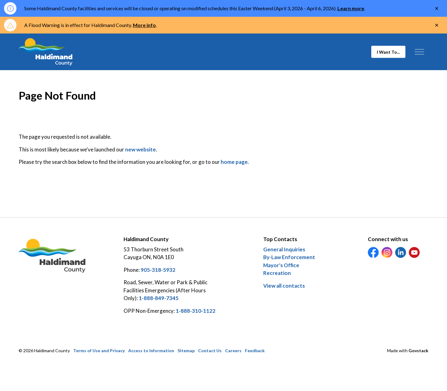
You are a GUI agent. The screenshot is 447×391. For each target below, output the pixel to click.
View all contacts (284, 285)
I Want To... (388, 52)
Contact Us (210, 350)
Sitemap (186, 350)
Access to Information (151, 350)
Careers (233, 350)
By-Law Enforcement (289, 257)
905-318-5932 (158, 270)
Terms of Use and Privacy (99, 350)
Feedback (255, 350)
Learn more (350, 8)
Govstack (418, 350)
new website (140, 149)
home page (234, 162)
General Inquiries (284, 249)
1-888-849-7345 (158, 298)
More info (144, 25)
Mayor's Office (281, 265)
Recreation (277, 273)
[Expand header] (419, 52)
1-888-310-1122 (195, 311)
